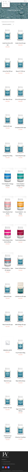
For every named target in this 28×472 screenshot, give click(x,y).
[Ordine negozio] (8, 24)
